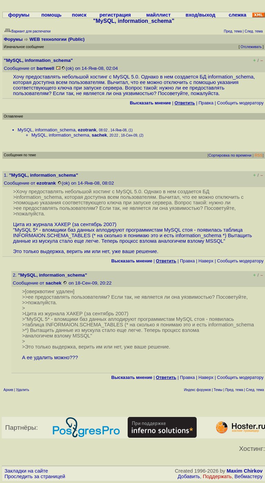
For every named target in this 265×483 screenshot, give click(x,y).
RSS (259, 155)
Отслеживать (251, 47)
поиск (79, 15)
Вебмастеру (249, 476)
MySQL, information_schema (47, 129)
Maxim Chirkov (245, 471)
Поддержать (217, 476)
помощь (51, 15)
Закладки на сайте (26, 471)
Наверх (206, 260)
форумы (19, 15)
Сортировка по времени (230, 155)
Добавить (189, 476)
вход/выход (200, 15)
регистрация (115, 15)
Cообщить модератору (240, 102)
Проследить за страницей (34, 476)
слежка (237, 15)
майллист (158, 15)
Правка (205, 102)
